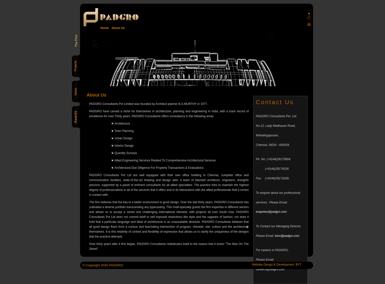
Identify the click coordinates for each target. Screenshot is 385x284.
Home (104, 28)
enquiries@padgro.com (271, 211)
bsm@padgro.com (287, 236)
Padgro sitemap (309, 16)
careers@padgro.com (270, 269)
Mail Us (309, 24)
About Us (117, 28)
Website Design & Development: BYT (277, 264)
